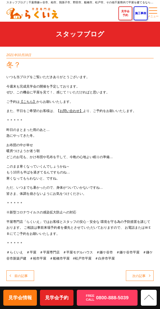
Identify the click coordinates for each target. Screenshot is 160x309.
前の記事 (21, 276)
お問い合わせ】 (71, 111)
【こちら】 (28, 102)
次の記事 (139, 276)
